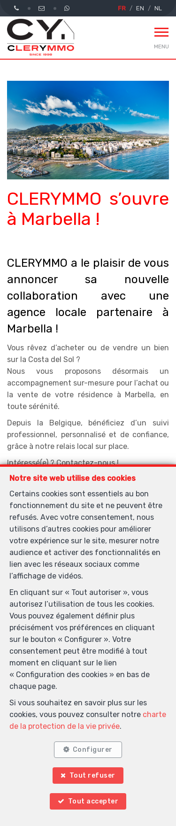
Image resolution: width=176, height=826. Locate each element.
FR (122, 8)
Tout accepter (93, 801)
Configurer (93, 750)
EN (140, 8)
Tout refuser (92, 776)
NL (158, 8)
